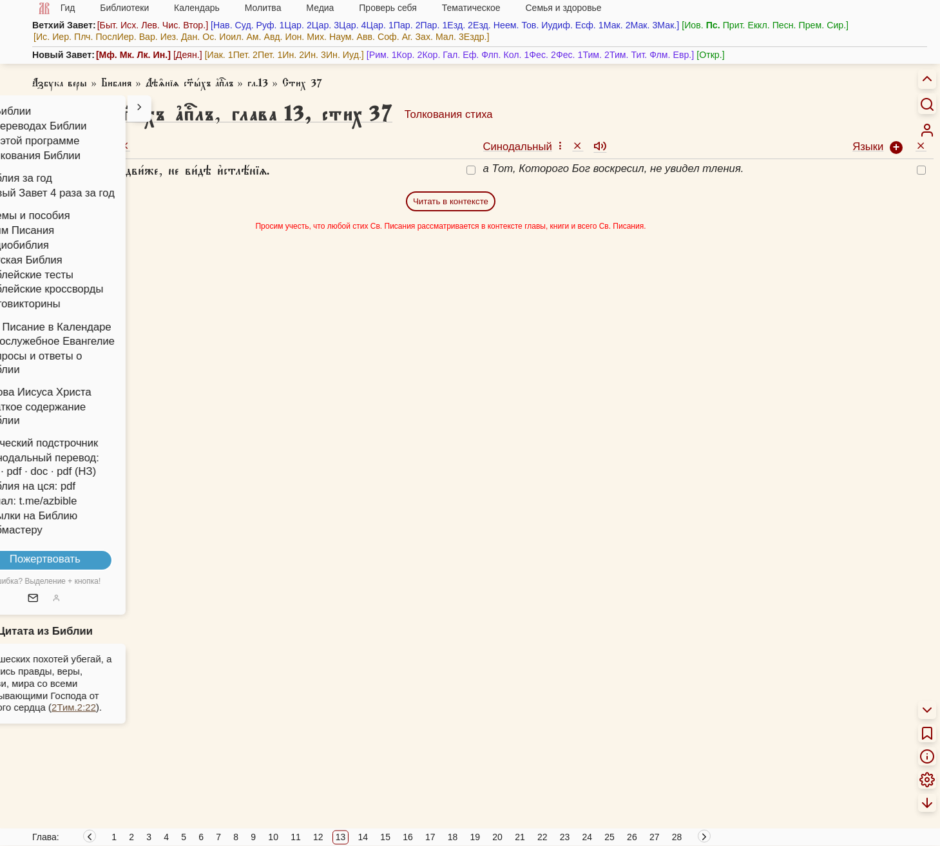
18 (453, 837)
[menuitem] (927, 130)
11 (296, 837)
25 (609, 837)
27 (654, 837)
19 (475, 837)
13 (341, 837)
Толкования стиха (449, 114)
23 (565, 837)
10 (273, 837)
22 (542, 837)
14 (363, 837)
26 (632, 837)
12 (318, 837)
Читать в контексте (450, 201)
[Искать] (927, 103)
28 (677, 837)
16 (408, 837)
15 (385, 837)
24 (587, 837)
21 (520, 837)
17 (430, 837)
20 (497, 837)
